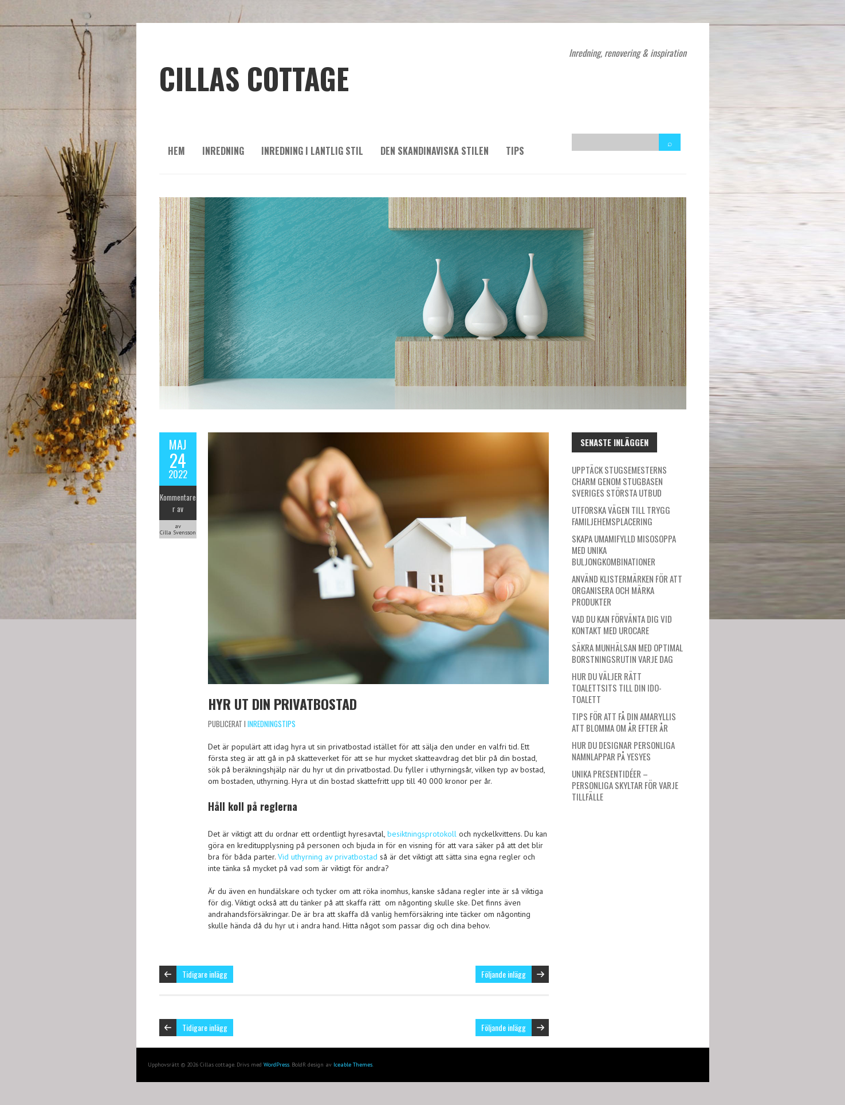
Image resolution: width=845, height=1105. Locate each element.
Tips (515, 151)
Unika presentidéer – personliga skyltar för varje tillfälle (625, 785)
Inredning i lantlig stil (312, 151)
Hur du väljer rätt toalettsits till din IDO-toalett (617, 687)
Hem (176, 151)
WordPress (276, 1064)
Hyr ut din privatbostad (282, 703)
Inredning (223, 151)
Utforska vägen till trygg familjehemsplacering (621, 515)
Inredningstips (271, 723)
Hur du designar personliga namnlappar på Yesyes (623, 751)
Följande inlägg (503, 974)
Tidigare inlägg (204, 974)
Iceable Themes (352, 1064)
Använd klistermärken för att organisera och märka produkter (627, 590)
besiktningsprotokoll (422, 834)
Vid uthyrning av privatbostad (328, 857)
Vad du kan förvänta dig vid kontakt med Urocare (622, 624)
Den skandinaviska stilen (434, 151)
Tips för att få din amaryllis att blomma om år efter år (624, 722)
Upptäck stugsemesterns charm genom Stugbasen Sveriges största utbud (619, 481)
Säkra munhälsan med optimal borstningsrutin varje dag (627, 653)
